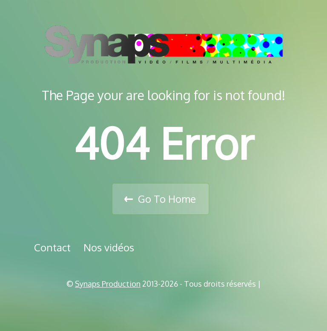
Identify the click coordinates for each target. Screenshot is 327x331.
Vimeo (166, 305)
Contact (52, 247)
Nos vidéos (108, 247)
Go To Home (167, 198)
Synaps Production (108, 283)
